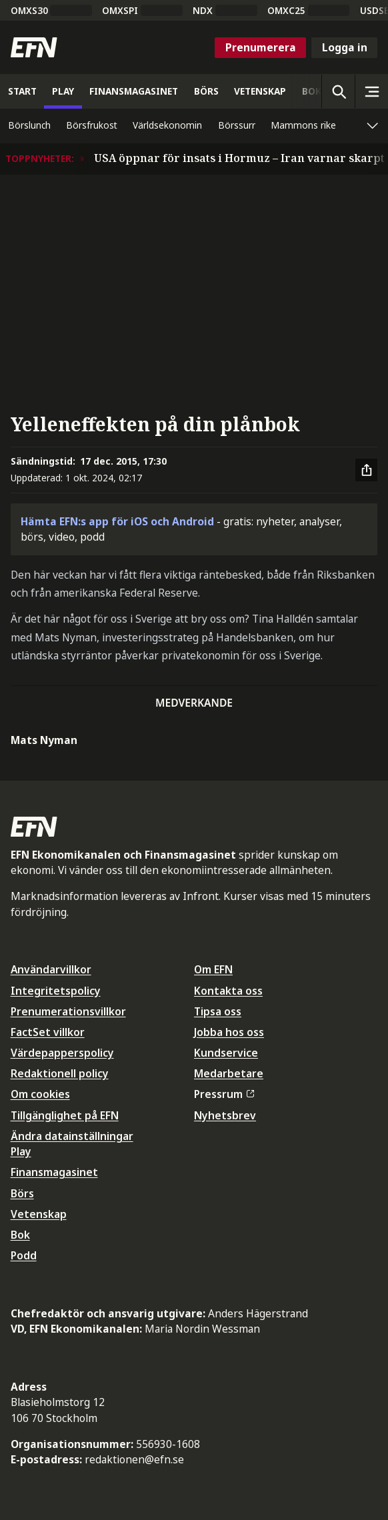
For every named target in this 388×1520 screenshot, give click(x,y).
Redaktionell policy (60, 1073)
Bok (20, 1234)
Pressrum (224, 1094)
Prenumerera (260, 47)
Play (21, 1151)
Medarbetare (228, 1073)
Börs (22, 1193)
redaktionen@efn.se (134, 1459)
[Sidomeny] (371, 91)
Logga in (344, 47)
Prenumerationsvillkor (68, 1011)
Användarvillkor (51, 969)
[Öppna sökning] (338, 91)
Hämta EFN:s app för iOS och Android (117, 521)
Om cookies (40, 1094)
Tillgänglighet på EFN (65, 1115)
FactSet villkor (48, 1032)
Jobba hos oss (229, 1032)
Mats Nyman (44, 740)
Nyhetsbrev (225, 1115)
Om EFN (213, 969)
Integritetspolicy (56, 990)
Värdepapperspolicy (62, 1052)
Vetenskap (39, 1214)
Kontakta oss (228, 990)
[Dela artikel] (366, 470)
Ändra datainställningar (72, 1136)
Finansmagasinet (54, 1172)
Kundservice (226, 1052)
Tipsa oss (217, 1011)
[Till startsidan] (34, 47)
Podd (24, 1255)
